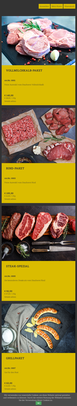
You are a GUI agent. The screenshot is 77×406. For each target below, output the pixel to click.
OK (38, 403)
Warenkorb (69, 6)
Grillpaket (15, 358)
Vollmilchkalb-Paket (24, 70)
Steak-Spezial (17, 266)
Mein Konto (57, 6)
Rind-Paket (15, 168)
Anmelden (44, 6)
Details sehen (10, 101)
